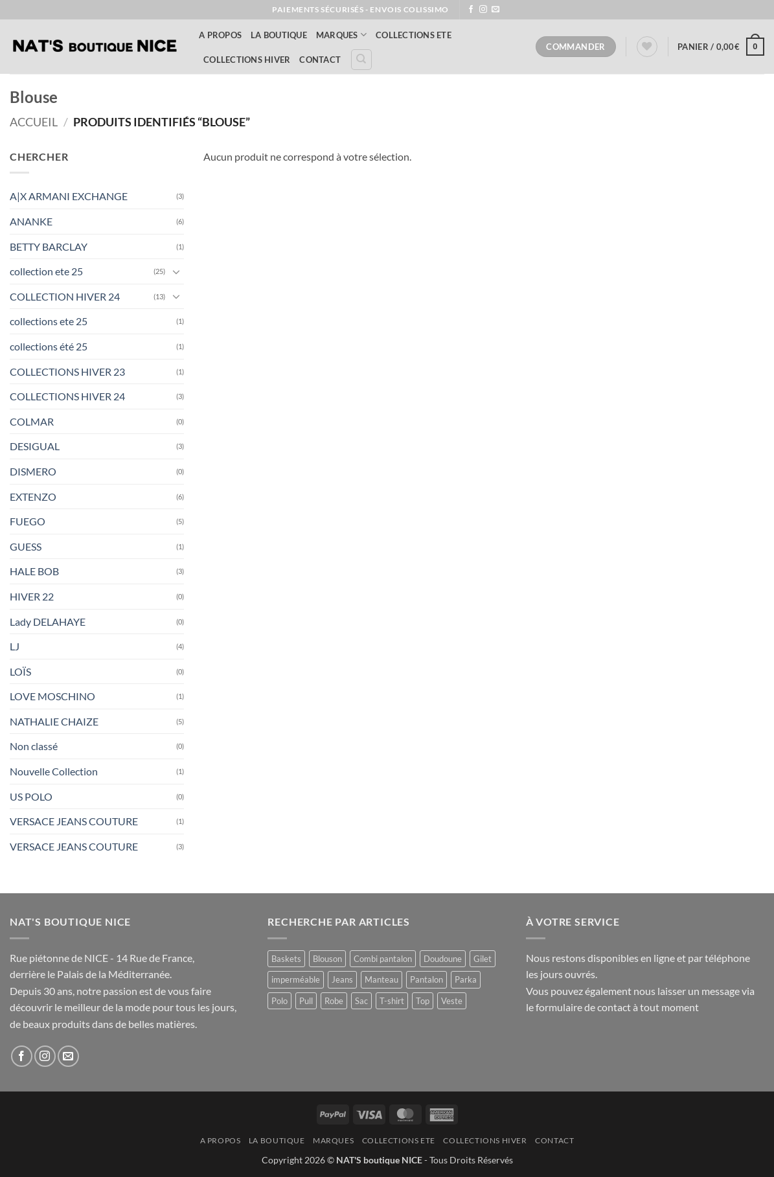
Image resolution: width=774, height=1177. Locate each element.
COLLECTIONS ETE (413, 35)
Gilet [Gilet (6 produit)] (482, 959)
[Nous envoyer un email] (495, 9)
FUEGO (27, 521)
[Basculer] (176, 271)
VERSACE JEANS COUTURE (74, 821)
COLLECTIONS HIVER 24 (67, 396)
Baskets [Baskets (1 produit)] (286, 959)
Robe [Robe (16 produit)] (333, 1001)
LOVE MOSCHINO (52, 696)
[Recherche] (361, 59)
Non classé (34, 746)
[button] (720, 47)
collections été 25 (48, 346)
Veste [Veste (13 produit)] (451, 1001)
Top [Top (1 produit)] (422, 1001)
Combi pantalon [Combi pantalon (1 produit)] (383, 959)
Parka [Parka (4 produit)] (466, 979)
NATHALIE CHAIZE (54, 721)
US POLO (31, 796)
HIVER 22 (32, 596)
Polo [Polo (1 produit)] (279, 1001)
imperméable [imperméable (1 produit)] (295, 979)
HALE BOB (34, 571)
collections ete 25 (48, 321)
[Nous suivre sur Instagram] (483, 9)
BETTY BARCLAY (48, 246)
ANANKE (31, 221)
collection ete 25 (46, 271)
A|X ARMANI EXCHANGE (69, 196)
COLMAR (32, 421)
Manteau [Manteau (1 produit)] (381, 979)
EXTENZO (33, 496)
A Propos (220, 35)
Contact (320, 59)
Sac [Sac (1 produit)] (361, 1001)
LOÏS (20, 671)
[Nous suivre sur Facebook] (471, 9)
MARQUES (341, 35)
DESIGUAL (35, 446)
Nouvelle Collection (54, 771)
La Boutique (279, 35)
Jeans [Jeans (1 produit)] (342, 979)
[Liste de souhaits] (647, 46)
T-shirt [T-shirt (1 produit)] (392, 1001)
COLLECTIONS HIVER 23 (67, 371)
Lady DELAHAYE (47, 621)
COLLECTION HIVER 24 (65, 296)
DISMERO (33, 471)
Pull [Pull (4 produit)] (306, 1001)
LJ (14, 646)
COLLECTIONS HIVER (246, 59)
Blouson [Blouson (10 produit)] (327, 959)
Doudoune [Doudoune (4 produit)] (443, 959)
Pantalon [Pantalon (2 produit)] (426, 979)
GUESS (25, 546)
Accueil (34, 122)
